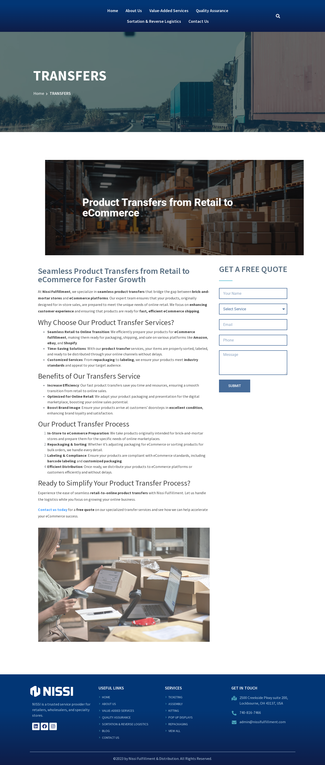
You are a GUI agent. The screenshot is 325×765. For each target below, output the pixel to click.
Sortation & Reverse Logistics (154, 21)
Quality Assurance (212, 10)
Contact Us (198, 21)
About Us (134, 10)
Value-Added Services (168, 10)
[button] (278, 16)
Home (112, 10)
